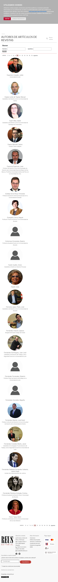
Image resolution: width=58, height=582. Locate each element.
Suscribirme (25, 562)
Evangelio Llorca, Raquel (15, 217)
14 (27, 55)
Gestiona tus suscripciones (7, 570)
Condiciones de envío (35, 543)
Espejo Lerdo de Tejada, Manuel (15, 97)
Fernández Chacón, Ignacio (15, 331)
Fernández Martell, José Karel (15, 420)
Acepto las (11, 566)
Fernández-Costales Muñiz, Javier (15, 444)
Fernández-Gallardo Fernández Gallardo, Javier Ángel (15, 470)
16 (31, 55)
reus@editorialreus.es (21, 550)
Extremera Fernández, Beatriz (15, 241)
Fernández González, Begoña (15, 400)
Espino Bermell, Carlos (15, 144)
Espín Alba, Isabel (15, 121)
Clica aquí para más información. (38, 11)
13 (24, 55)
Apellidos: (30, 49)
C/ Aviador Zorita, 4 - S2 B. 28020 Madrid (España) (21, 543)
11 (19, 55)
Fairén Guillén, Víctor (15, 265)
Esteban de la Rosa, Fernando (15, 194)
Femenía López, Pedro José (15, 307)
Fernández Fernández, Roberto (15, 376)
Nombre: (4, 49)
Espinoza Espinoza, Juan (15, 166)
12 (22, 55)
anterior (4, 55)
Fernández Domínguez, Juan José (15, 353)
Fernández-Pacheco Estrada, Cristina (15, 493)
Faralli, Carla (15, 287)
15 (29, 55)
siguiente (35, 55)
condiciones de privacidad (14, 566)
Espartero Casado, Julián (15, 75)
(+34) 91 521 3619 (21, 547)
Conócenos (32, 538)
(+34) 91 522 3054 (20, 549)
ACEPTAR (7, 18)
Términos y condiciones (35, 541)
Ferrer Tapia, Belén (15, 517)
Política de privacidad (35, 539)
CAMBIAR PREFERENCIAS (18, 18)
